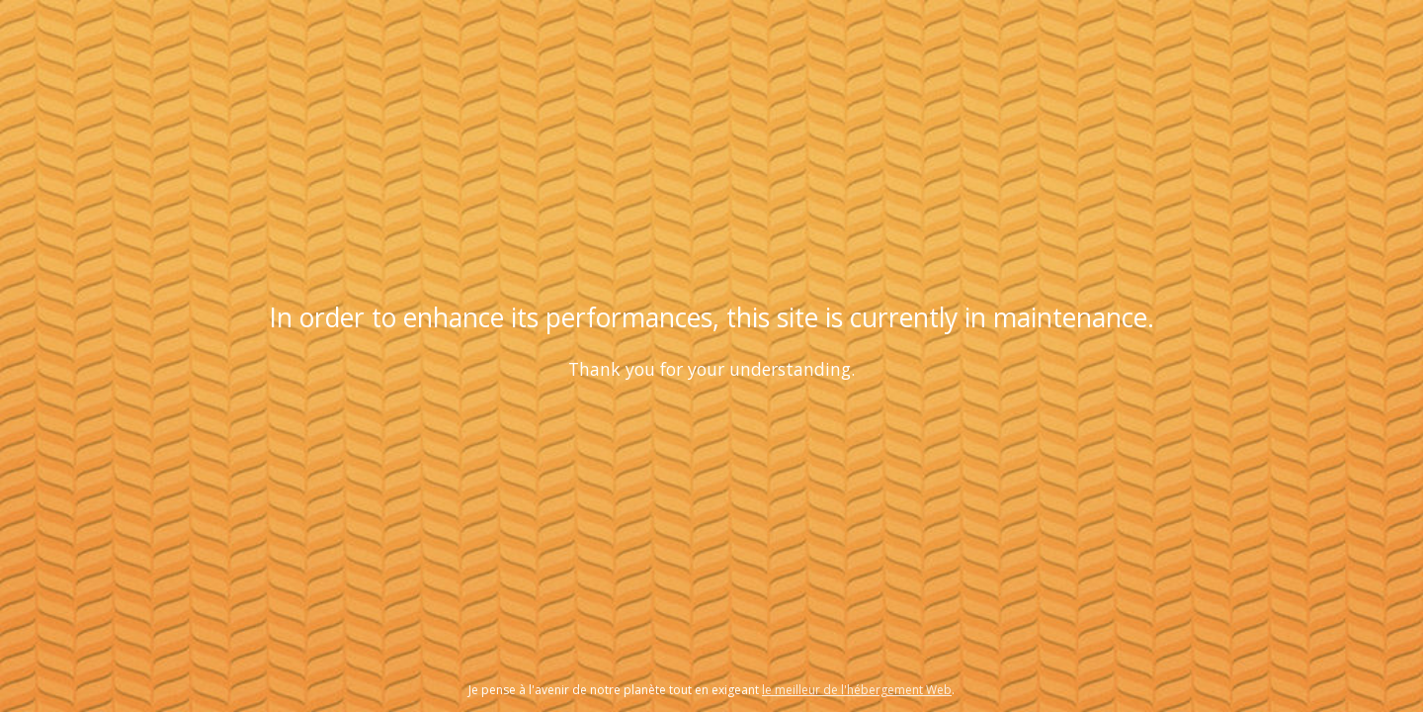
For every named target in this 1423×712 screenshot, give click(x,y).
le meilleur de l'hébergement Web (857, 689)
